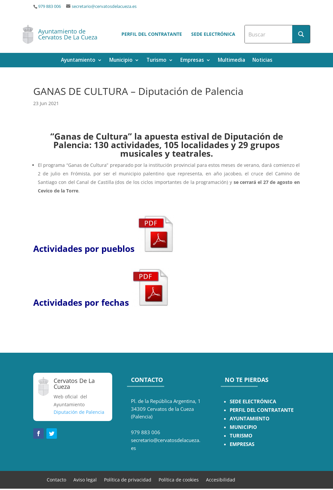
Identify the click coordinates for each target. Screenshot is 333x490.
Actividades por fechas (81, 302)
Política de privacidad (127, 479)
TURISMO (241, 435)
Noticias (262, 60)
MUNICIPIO (243, 427)
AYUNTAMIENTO (249, 418)
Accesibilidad (220, 479)
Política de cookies (179, 479)
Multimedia (231, 60)
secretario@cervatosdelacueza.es (104, 6)
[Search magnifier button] (301, 34)
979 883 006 (49, 6)
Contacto (56, 479)
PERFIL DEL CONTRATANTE (262, 410)
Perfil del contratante (151, 34)
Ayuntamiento (78, 60)
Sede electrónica (213, 34)
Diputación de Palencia (79, 412)
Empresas (192, 60)
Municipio (121, 60)
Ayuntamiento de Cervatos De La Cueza (67, 34)
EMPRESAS (242, 444)
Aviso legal (85, 479)
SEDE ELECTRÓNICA (253, 401)
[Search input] (268, 34)
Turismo (156, 60)
